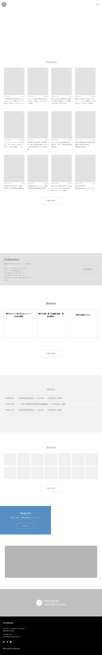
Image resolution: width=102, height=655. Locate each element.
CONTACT (6, 628)
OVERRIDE (6, 636)
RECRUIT (14, 628)
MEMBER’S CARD (8, 631)
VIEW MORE (51, 200)
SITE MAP (21, 628)
